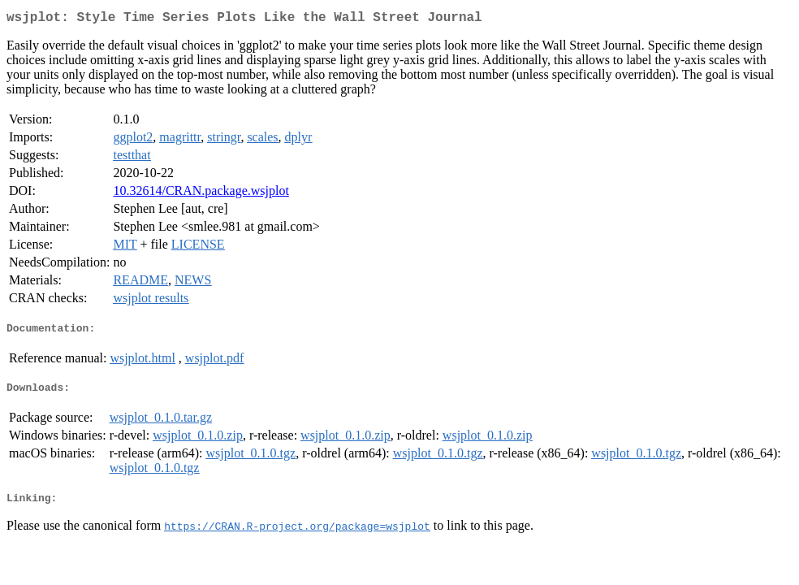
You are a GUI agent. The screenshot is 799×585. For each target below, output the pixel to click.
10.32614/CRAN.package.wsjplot (200, 194)
